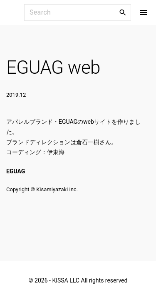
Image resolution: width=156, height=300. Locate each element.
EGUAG (15, 171)
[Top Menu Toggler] (143, 12)
